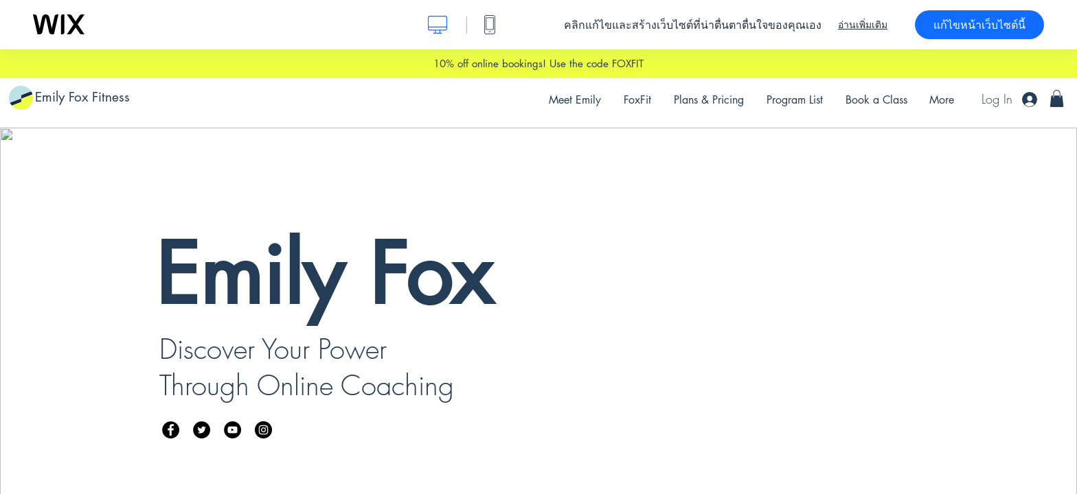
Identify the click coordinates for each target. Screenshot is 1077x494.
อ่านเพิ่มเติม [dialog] (862, 25)
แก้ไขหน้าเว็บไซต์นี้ (979, 25)
